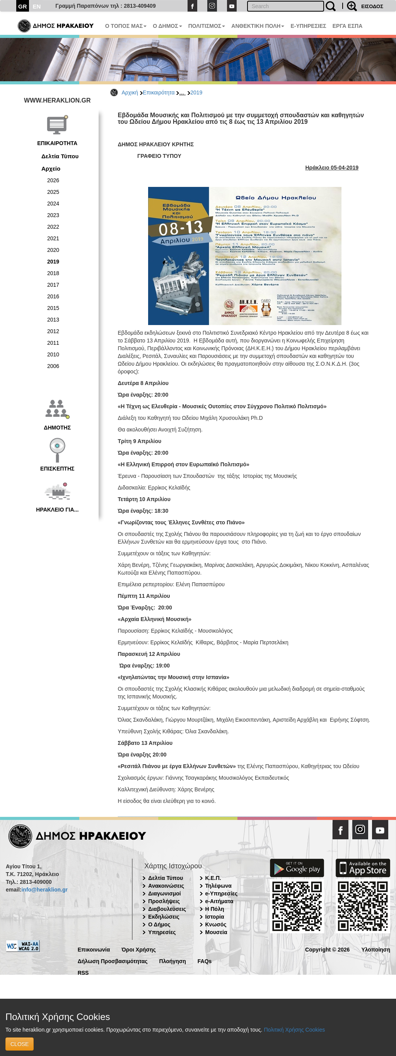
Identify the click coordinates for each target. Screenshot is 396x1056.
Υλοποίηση (375, 949)
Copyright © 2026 (327, 949)
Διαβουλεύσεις (167, 909)
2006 (53, 366)
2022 (53, 227)
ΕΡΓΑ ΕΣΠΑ (348, 26)
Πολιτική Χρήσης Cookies (294, 1030)
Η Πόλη (214, 909)
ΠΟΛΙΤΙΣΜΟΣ (206, 26)
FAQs (205, 960)
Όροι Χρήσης (138, 949)
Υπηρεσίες (162, 932)
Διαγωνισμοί (164, 893)
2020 (53, 250)
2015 (53, 308)
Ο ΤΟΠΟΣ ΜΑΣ (126, 26)
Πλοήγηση (172, 960)
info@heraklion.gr (44, 890)
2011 (53, 343)
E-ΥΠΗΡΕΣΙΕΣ (308, 26)
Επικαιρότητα (158, 92)
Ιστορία (214, 917)
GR (22, 6)
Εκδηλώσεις (163, 917)
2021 (53, 238)
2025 (53, 192)
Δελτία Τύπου (60, 156)
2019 (196, 92)
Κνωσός (216, 924)
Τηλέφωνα (218, 886)
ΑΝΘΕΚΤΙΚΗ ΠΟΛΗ (257, 26)
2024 (53, 203)
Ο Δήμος (159, 924)
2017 (53, 285)
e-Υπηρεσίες (221, 893)
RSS (83, 972)
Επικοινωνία (94, 949)
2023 (53, 215)
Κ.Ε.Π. (213, 878)
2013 (53, 320)
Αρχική (130, 92)
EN (37, 6)
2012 (53, 331)
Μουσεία (216, 932)
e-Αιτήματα (219, 901)
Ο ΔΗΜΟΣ (167, 26)
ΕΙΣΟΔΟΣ (372, 6)
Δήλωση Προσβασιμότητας (113, 960)
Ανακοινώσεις (166, 886)
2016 (53, 296)
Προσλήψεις (164, 901)
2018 (53, 273)
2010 (53, 354)
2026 (53, 180)
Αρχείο (50, 168)
